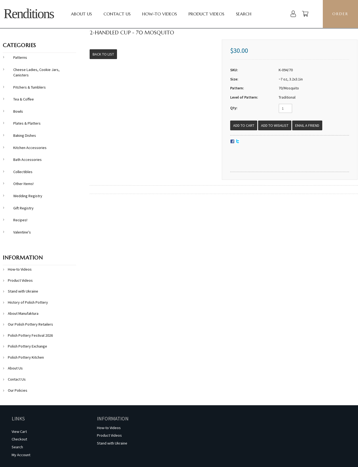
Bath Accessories (27, 159)
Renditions (29, 13)
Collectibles (22, 171)
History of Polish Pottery (28, 302)
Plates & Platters (27, 123)
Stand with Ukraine (23, 291)
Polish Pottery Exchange (27, 346)
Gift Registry (23, 208)
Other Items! (23, 183)
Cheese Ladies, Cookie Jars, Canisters (36, 72)
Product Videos (206, 14)
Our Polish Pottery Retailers (30, 324)
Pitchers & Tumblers (29, 87)
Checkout (19, 439)
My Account (21, 454)
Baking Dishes (24, 135)
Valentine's (22, 232)
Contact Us (117, 14)
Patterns (20, 57)
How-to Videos (159, 14)
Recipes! (20, 220)
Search (243, 14)
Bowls (18, 111)
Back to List (103, 54)
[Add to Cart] (243, 125)
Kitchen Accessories (30, 147)
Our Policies (17, 390)
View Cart (19, 431)
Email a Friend (307, 125)
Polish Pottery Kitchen (26, 357)
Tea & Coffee (23, 99)
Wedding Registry (27, 195)
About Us (81, 14)
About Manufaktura (23, 313)
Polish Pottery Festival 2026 (30, 335)
